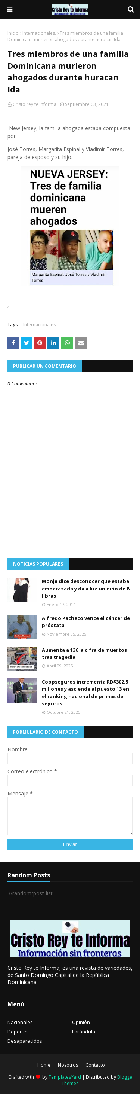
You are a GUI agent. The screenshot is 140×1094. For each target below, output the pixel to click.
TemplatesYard (65, 1077)
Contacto (95, 1065)
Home (43, 1065)
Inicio (13, 33)
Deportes (18, 1031)
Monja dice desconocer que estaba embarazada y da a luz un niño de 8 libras (85, 588)
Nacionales (20, 1022)
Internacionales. (39, 33)
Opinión (81, 1022)
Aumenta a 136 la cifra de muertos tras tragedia (84, 654)
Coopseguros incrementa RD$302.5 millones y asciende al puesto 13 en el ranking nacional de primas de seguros (85, 692)
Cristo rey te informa (34, 104)
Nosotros (68, 1065)
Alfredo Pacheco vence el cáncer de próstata (86, 622)
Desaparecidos (24, 1041)
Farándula (83, 1031)
